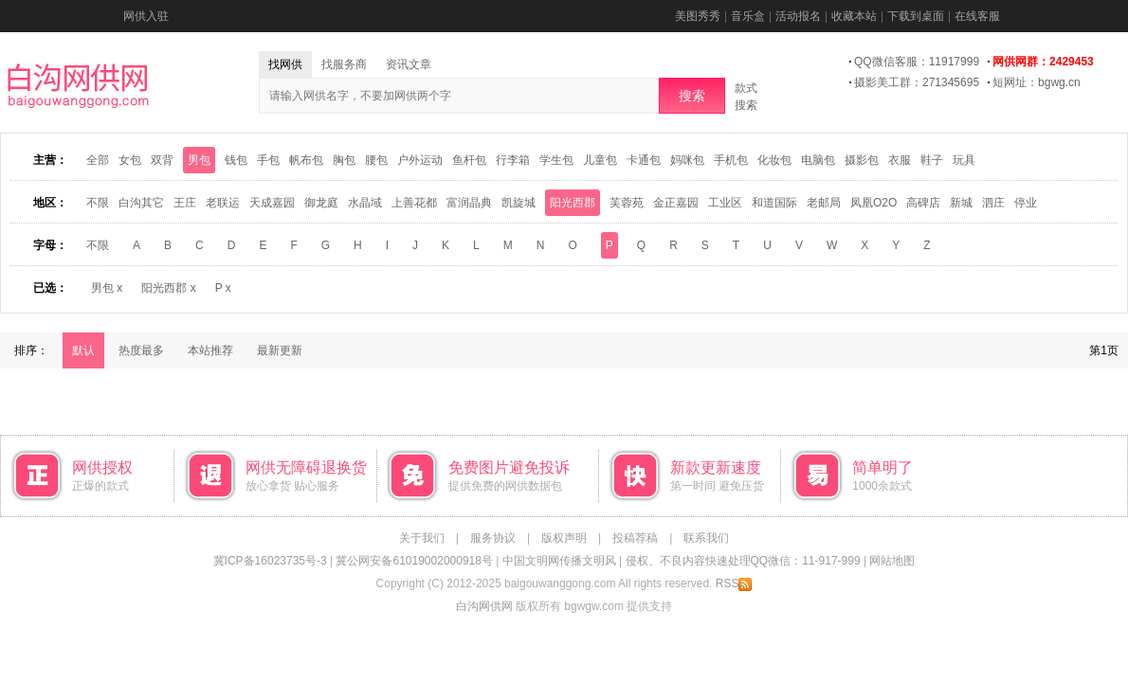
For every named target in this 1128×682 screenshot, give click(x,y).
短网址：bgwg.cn (1036, 82)
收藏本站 (854, 16)
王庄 (184, 202)
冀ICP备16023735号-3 (270, 560)
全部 (97, 160)
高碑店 (923, 202)
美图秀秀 (697, 16)
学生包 (556, 160)
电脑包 (818, 160)
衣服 (899, 160)
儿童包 (600, 160)
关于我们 (422, 538)
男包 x (106, 288)
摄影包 (862, 160)
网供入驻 (146, 16)
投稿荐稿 (635, 538)
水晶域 (365, 202)
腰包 (376, 160)
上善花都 (414, 202)
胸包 (344, 160)
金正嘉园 (676, 202)
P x (223, 288)
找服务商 (344, 64)
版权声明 (564, 538)
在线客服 (977, 16)
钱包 (236, 160)
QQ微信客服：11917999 (916, 61)
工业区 (725, 202)
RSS (734, 583)
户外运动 (420, 160)
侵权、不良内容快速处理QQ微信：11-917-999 (743, 560)
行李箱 (513, 160)
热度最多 (141, 350)
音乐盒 (748, 16)
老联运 (223, 202)
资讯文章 (408, 64)
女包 (129, 160)
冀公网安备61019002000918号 (414, 560)
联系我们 (706, 538)
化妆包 (774, 160)
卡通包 (644, 160)
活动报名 (798, 16)
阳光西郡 (572, 202)
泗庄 (993, 202)
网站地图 (892, 560)
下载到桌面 (915, 16)
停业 (1025, 202)
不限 (97, 202)
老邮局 (824, 202)
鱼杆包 (469, 160)
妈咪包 (687, 160)
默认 (83, 350)
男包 (199, 160)
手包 (268, 160)
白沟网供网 (484, 606)
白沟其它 (141, 202)
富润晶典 (469, 202)
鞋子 (931, 160)
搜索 (692, 95)
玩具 (964, 160)
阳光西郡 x (168, 288)
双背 (162, 160)
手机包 (731, 160)
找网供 (285, 64)
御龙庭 (321, 202)
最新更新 (279, 350)
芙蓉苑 (626, 202)
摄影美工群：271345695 (916, 82)
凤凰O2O (873, 202)
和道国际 (774, 202)
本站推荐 (210, 350)
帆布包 (306, 160)
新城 (961, 202)
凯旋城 (518, 202)
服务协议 (493, 538)
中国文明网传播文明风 (559, 560)
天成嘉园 (272, 202)
